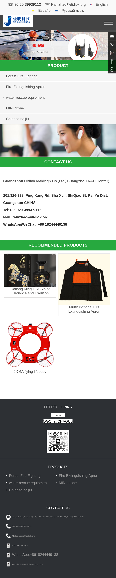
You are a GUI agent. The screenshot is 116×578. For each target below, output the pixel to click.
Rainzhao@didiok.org (68, 4)
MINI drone (15, 108)
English (102, 4)
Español (45, 10)
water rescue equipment (25, 97)
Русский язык (72, 10)
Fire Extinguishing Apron (25, 87)
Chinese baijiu (17, 119)
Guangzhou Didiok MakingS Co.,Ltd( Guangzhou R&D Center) (56, 181)
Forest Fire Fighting (21, 76)
